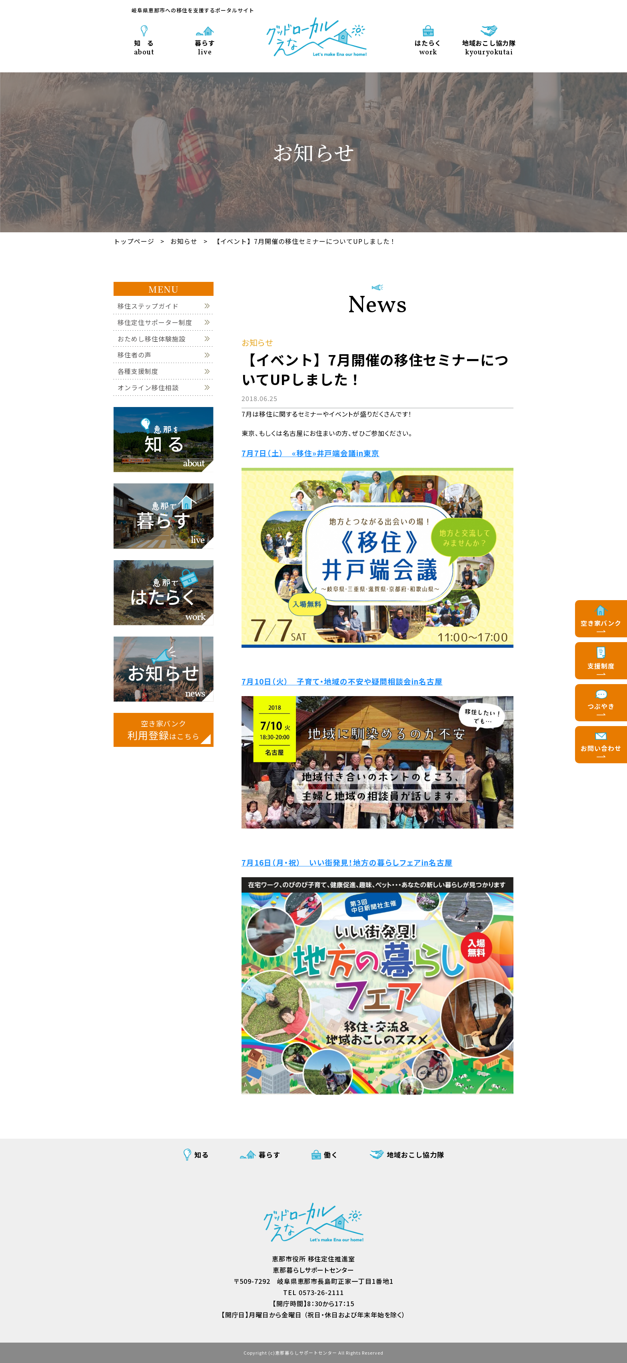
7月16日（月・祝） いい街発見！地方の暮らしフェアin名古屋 (347, 862)
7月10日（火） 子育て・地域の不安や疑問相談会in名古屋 (342, 681)
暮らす (205, 47)
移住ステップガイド (148, 306)
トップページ (134, 241)
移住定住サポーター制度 (155, 322)
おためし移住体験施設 (152, 339)
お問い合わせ (601, 748)
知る (201, 1154)
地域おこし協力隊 (489, 47)
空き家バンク (601, 623)
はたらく (428, 47)
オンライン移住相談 (148, 387)
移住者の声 (135, 355)
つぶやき (601, 706)
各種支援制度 (138, 371)
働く (331, 1154)
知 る (144, 47)
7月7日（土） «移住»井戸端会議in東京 (310, 452)
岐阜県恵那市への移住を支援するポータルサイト (193, 10)
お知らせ (184, 241)
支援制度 (601, 666)
